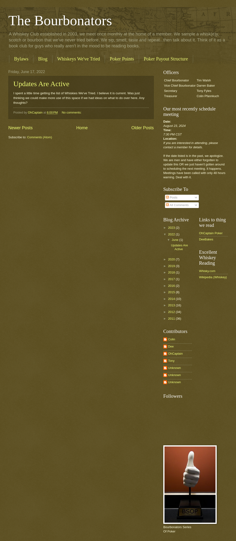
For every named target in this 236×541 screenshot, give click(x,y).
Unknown (174, 368)
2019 (172, 266)
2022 (172, 234)
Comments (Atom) (39, 137)
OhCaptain (175, 353)
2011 (172, 318)
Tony (171, 360)
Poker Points (122, 58)
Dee (171, 346)
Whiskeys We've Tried (78, 58)
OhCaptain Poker (211, 233)
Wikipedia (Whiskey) (213, 277)
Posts (171, 197)
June (175, 240)
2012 (172, 312)
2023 (172, 227)
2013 (172, 305)
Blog (42, 58)
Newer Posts (20, 127)
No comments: (72, 112)
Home (82, 127)
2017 (172, 279)
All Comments (177, 205)
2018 (172, 272)
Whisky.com (207, 271)
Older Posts (142, 127)
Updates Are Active (41, 84)
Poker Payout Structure (166, 58)
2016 (172, 286)
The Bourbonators (60, 20)
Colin (171, 339)
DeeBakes (206, 239)
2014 (172, 299)
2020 (172, 259)
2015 (172, 292)
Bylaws (21, 58)
